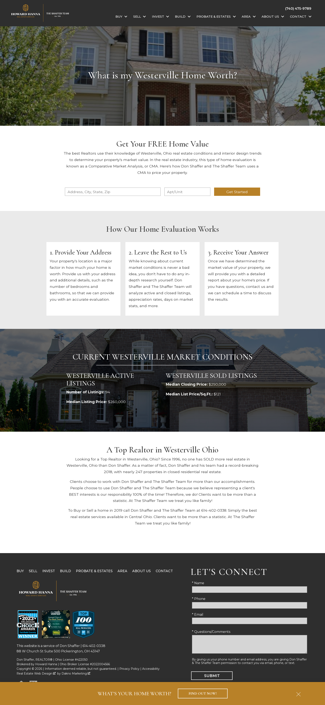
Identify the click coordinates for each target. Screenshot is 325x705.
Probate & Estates (94, 571)
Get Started (237, 192)
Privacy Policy (129, 669)
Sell (33, 571)
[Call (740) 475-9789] (298, 8)
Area (122, 571)
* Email (197, 615)
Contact (164, 571)
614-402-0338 (93, 646)
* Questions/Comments (211, 632)
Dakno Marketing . (76, 673)
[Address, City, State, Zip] (113, 192)
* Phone (198, 599)
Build (65, 571)
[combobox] (113, 192)
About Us (141, 571)
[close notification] (298, 692)
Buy (20, 571)
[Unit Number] (187, 192)
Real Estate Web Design (36, 673)
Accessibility (151, 669)
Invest (48, 571)
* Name (198, 583)
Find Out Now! (203, 693)
